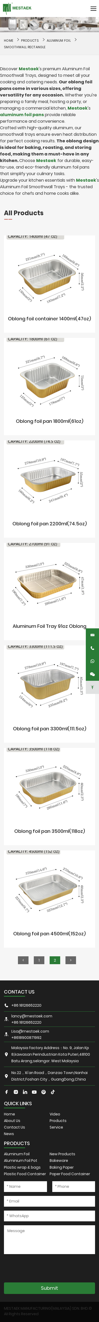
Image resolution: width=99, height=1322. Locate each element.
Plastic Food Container (25, 1174)
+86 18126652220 (26, 1005)
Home (9, 1114)
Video (55, 1114)
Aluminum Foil (59, 40)
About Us (12, 1120)
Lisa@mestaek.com (30, 1031)
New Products (62, 1154)
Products (30, 40)
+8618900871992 (26, 1037)
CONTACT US (19, 992)
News (9, 1133)
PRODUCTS (17, 1143)
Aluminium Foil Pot (20, 1160)
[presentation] (44, 1268)
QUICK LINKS (18, 1103)
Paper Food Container (70, 1174)
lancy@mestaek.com (31, 1016)
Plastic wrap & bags (22, 1167)
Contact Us (14, 1127)
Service (56, 1127)
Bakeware (59, 1160)
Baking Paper (62, 1167)
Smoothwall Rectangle (24, 47)
